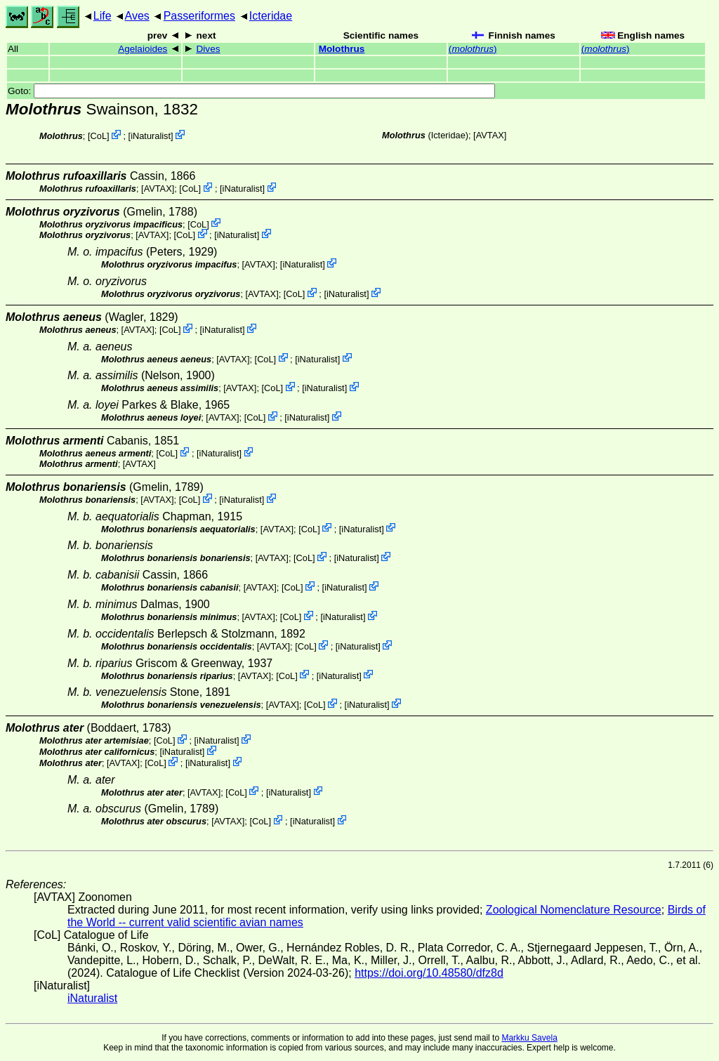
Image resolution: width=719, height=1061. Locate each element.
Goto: (251, 91)
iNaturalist (151, 136)
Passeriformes (199, 16)
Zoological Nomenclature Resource (573, 910)
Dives (208, 49)
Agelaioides (142, 49)
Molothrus (342, 49)
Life (102, 16)
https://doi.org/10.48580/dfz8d (429, 973)
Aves (137, 16)
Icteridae (270, 16)
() (473, 49)
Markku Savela (529, 1038)
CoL (99, 136)
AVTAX (490, 135)
